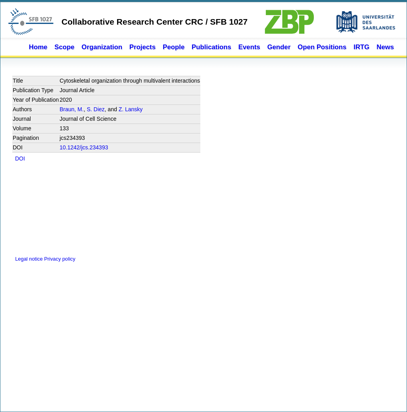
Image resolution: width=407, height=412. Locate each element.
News (385, 47)
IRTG (361, 47)
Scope (64, 47)
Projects (142, 47)
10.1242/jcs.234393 (84, 147)
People (173, 47)
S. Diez (96, 109)
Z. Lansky (131, 109)
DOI (20, 158)
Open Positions (322, 47)
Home (38, 47)
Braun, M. (72, 109)
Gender (279, 47)
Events (249, 47)
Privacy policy (59, 259)
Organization (102, 47)
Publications (211, 47)
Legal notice (28, 259)
